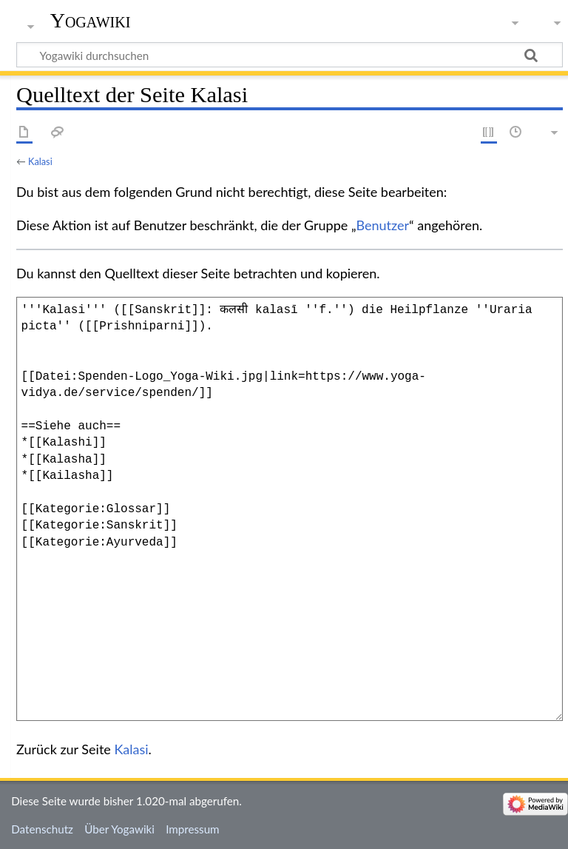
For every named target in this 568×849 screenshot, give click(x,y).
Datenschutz (42, 829)
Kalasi (40, 161)
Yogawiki (90, 20)
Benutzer (383, 225)
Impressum (193, 829)
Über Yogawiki (119, 829)
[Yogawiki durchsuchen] (289, 55)
